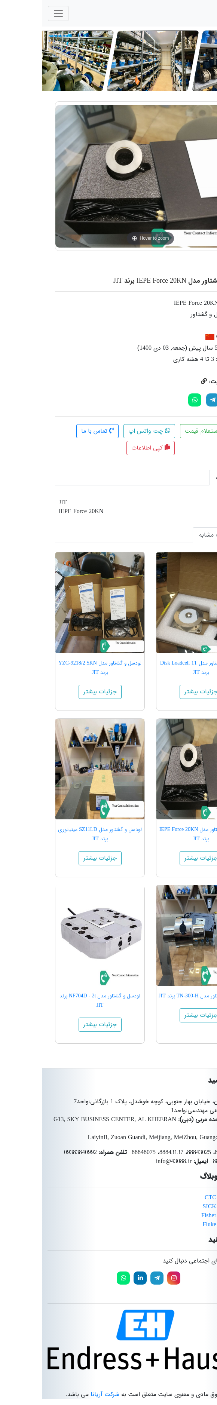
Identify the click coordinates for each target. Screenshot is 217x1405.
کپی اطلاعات (108, 448)
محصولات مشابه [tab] (177, 535)
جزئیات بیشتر (159, 691)
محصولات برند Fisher (185, 1215)
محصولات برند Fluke (186, 1224)
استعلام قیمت (164, 431)
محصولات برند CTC (187, 1197)
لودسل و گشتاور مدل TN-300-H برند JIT (159, 996)
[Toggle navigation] (16, 13)
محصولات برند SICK (186, 1206)
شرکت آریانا (63, 1394)
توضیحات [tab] (186, 477)
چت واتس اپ (107, 431)
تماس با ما (55, 431)
